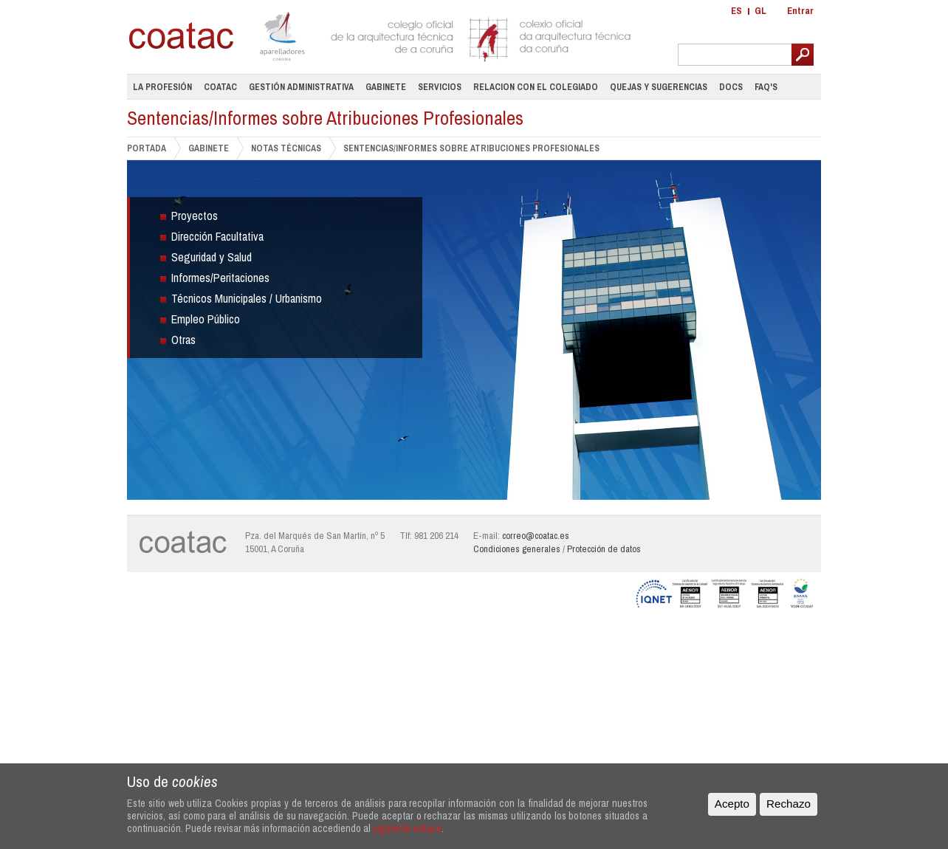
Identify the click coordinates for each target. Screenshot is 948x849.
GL (760, 10)
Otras (183, 339)
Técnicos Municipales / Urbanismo (246, 298)
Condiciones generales (516, 549)
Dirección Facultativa (217, 236)
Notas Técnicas (286, 148)
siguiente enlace (407, 828)
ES (736, 10)
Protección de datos (604, 549)
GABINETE (208, 148)
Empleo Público (205, 319)
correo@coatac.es (535, 535)
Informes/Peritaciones (220, 277)
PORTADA (146, 148)
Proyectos (194, 215)
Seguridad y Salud (211, 257)
